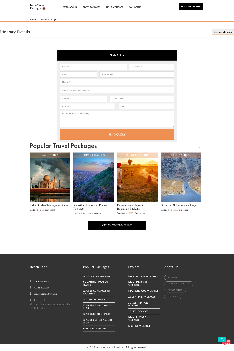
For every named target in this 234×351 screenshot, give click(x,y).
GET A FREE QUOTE (190, 6)
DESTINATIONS (70, 7)
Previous (192, 148)
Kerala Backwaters (94, 328)
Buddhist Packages (139, 326)
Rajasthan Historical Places (96, 284)
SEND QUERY (117, 134)
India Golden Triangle (96, 276)
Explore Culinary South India (97, 321)
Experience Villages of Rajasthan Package (131, 207)
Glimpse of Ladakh (94, 299)
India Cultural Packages (143, 276)
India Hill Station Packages (138, 319)
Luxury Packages (138, 311)
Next (200, 148)
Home (33, 19)
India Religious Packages (143, 290)
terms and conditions (179, 284)
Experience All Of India (97, 314)
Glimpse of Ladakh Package (178, 205)
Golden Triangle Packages (138, 304)
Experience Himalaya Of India (97, 307)
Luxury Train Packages (141, 296)
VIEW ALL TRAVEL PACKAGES (117, 225)
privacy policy (175, 290)
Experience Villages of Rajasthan (96, 292)
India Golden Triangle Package (49, 205)
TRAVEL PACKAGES (91, 7)
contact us (173, 296)
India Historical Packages (137, 284)
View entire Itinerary (223, 32)
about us (172, 277)
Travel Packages (49, 19)
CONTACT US (135, 7)
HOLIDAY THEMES (114, 7)
